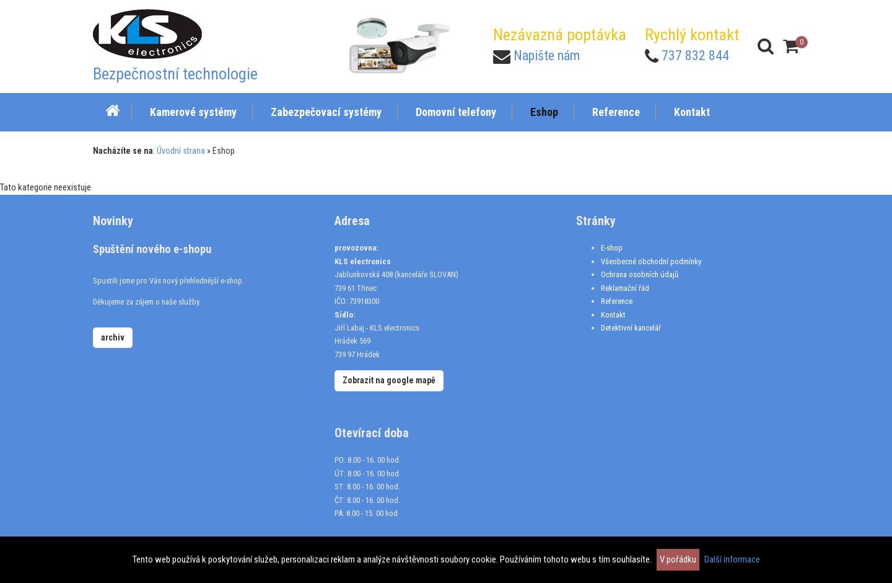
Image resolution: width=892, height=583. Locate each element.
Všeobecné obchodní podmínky (651, 261)
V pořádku (678, 559)
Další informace (732, 559)
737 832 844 (695, 55)
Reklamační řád (625, 288)
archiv (113, 337)
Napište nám (547, 55)
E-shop (612, 247)
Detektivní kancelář (631, 327)
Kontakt (613, 314)
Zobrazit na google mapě (389, 380)
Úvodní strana (181, 151)
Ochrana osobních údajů (639, 274)
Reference (616, 301)
